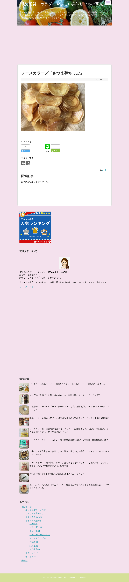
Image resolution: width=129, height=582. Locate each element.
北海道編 (34, 546)
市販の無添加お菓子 (34, 521)
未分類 (24, 560)
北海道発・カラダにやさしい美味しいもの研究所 (62, 6)
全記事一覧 (26, 507)
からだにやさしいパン (35, 510)
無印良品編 (35, 549)
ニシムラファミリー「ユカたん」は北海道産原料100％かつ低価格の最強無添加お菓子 (69, 440)
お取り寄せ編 (36, 527)
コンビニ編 (35, 531)
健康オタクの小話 (33, 517)
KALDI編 (33, 523)
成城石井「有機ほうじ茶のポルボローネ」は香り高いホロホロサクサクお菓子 (65, 395)
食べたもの (30, 557)
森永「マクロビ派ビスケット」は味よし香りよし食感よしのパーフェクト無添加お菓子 (69, 418)
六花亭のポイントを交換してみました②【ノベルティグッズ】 (58, 474)
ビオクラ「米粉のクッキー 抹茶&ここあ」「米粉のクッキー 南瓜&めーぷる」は (67, 384)
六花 (104, 170)
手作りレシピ (31, 553)
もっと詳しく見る (27, 287)
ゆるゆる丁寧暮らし (34, 513)
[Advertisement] (64, 44)
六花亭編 (34, 542)
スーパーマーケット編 (40, 535)
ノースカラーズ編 (38, 538)
